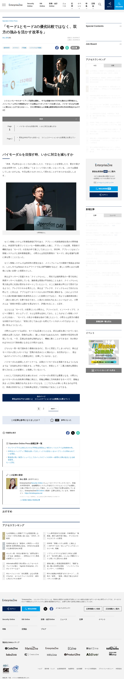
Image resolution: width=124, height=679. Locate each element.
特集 (86, 5)
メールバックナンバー (104, 183)
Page (9, 139)
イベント (79, 5)
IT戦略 (24, 48)
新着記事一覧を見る (103, 321)
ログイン (103, 195)
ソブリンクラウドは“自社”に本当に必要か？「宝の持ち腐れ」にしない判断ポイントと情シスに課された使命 (63, 599)
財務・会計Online (48, 663)
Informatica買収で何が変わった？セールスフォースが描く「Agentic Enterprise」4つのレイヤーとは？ (22, 609)
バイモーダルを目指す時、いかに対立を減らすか (37, 126)
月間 (112, 65)
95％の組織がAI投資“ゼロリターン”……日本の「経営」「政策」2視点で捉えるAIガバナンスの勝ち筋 (63, 619)
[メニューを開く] (4, 5)
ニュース (113, 215)
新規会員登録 (103, 189)
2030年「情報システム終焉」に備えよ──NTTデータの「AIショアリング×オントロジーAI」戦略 (63, 589)
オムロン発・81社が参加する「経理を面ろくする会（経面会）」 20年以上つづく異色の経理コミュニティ (22, 599)
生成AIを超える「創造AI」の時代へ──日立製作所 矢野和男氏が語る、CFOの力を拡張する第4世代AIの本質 (22, 589)
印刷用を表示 (9, 476)
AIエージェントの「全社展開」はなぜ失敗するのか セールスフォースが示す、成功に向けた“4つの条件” (22, 619)
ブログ (43, 673)
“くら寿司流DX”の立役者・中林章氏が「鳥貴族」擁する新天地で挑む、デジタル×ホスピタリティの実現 (63, 579)
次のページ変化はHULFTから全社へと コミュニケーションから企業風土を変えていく (41, 397)
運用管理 (6, 48)
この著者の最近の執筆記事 (30, 544)
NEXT (54, 409)
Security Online (37, 527)
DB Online (40, 534)
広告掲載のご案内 (112, 652)
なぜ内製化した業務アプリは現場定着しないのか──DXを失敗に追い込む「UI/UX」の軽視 (22, 579)
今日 (94, 65)
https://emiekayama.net (33, 537)
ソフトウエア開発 (35, 48)
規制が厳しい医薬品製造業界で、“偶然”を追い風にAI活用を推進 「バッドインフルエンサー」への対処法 (63, 609)
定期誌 (93, 5)
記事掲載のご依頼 (93, 652)
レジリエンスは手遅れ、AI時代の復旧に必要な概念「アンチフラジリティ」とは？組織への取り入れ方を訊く (103, 275)
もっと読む (10, 506)
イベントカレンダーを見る (103, 370)
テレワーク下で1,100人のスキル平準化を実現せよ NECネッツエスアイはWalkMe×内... (41, 491)
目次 (58, 119)
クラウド (16, 48)
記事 (72, 5)
